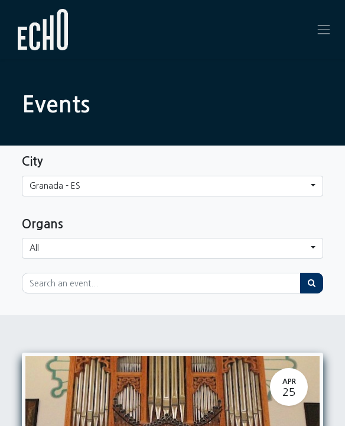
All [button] (34, 248)
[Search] (311, 283)
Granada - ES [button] (55, 186)
